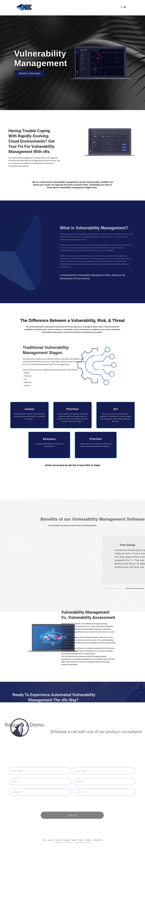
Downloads (89, 12)
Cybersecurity (77, 12)
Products (65, 12)
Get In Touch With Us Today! (86, 466)
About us (55, 12)
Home (47, 12)
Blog (117, 12)
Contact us (125, 12)
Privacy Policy (98, 841)
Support (100, 12)
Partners (109, 12)
